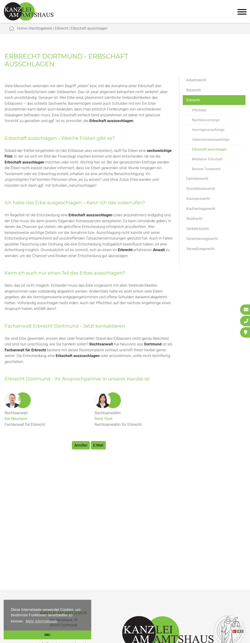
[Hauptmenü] (242, 12)
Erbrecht (61, 28)
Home (22, 28)
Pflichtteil (199, 110)
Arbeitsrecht (196, 80)
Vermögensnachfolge (208, 130)
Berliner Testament (206, 169)
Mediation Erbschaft (207, 159)
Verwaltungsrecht (200, 249)
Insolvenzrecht (198, 198)
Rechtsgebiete (40, 28)
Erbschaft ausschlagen (89, 28)
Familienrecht (197, 178)
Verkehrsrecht (197, 229)
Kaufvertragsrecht (200, 209)
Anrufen (80, 445)
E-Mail (98, 445)
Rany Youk (104, 418)
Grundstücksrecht (200, 188)
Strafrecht (194, 219)
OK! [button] (47, 635)
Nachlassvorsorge (205, 120)
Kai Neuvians (16, 418)
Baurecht (193, 90)
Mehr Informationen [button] (41, 621)
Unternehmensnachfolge (210, 140)
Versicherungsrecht (202, 239)
